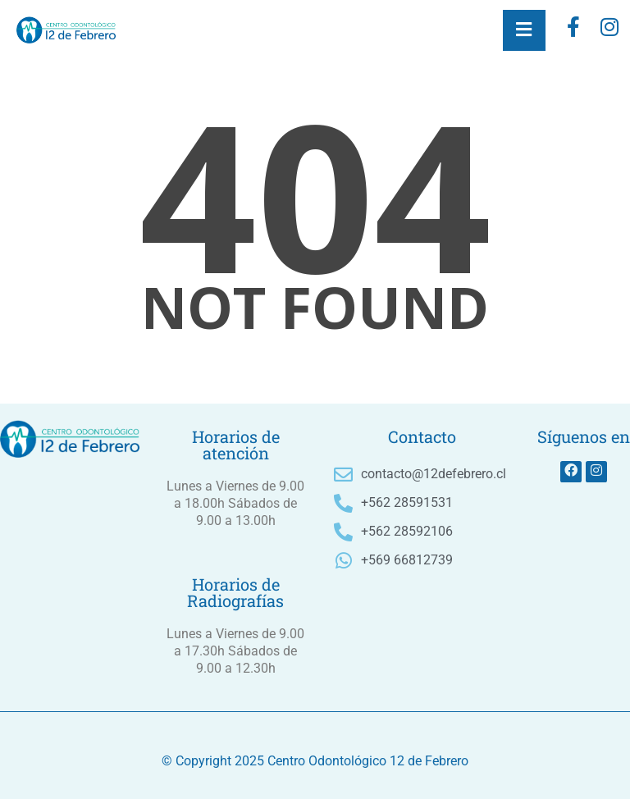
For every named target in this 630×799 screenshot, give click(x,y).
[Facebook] (573, 30)
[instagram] (609, 30)
